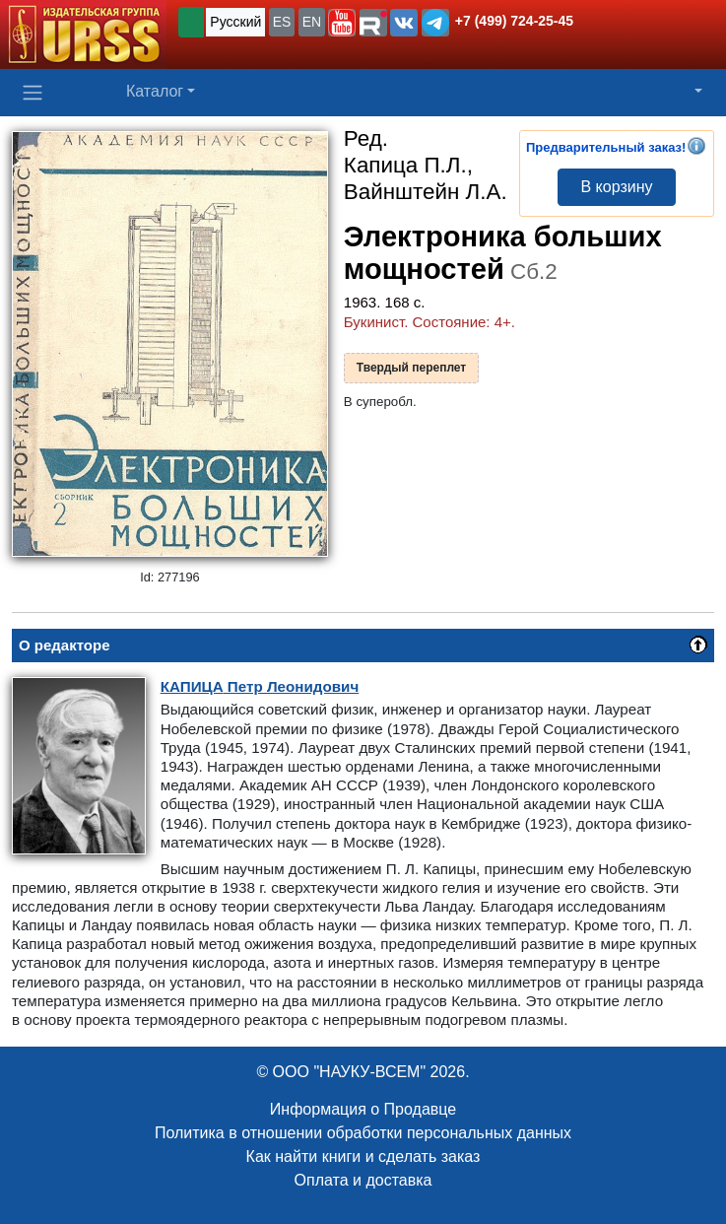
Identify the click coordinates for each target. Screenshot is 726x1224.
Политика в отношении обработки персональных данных (363, 1132)
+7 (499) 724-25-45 (514, 21)
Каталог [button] (154, 91)
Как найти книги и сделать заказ (363, 1156)
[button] (342, 22)
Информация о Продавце (363, 1109)
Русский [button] (235, 22)
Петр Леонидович (260, 686)
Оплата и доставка (363, 1180)
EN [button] (311, 22)
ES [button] (282, 22)
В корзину (616, 186)
